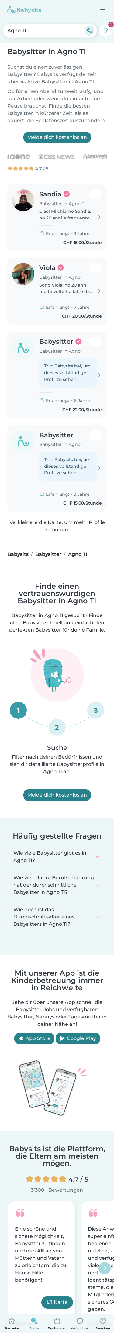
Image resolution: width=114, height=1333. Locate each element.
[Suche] (89, 31)
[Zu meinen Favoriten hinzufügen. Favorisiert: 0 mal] (95, 194)
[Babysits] (24, 9)
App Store (34, 1038)
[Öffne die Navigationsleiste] (102, 9)
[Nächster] (104, 1268)
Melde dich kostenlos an (57, 137)
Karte (57, 1302)
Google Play (78, 1038)
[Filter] (105, 31)
